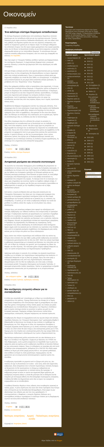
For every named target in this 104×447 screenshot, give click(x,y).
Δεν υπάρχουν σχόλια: (14, 276)
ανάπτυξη (70, 68)
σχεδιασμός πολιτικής (31, 280)
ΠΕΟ (69, 230)
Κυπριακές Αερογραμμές (72, 191)
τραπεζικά (70, 282)
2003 (89, 159)
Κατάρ (69, 161)
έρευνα (69, 145)
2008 (89, 143)
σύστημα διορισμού (23, 152)
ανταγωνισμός (72, 74)
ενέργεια (70, 133)
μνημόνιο (70, 212)
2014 (89, 73)
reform (69, 301)
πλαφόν (70, 238)
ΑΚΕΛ (69, 63)
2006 (89, 150)
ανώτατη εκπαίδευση (71, 82)
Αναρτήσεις (90, 173)
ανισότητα (70, 71)
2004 (89, 156)
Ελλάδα (70, 130)
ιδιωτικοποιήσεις (73, 156)
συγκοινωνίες (72, 253)
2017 (89, 64)
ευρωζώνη (71, 150)
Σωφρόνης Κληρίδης (72, 45)
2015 (89, 70)
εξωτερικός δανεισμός (71, 136)
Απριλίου (92, 94)
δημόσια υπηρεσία (73, 101)
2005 (89, 153)
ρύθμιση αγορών (73, 246)
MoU (69, 296)
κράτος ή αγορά (72, 183)
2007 (89, 146)
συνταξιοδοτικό (16, 410)
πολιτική (70, 241)
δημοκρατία (71, 96)
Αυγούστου (93, 88)
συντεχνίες (71, 258)
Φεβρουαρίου (93, 129)
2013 (89, 76)
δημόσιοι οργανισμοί (71, 107)
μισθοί (69, 209)
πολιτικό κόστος (72, 243)
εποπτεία (70, 143)
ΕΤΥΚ (69, 148)
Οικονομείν (19, 14)
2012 (89, 79)
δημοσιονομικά (72, 110)
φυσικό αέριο (71, 290)
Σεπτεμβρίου (93, 85)
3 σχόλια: (9, 149)
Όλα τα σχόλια (91, 177)
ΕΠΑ (69, 140)
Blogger (59, 440)
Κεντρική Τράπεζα (17, 280)
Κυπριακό (70, 194)
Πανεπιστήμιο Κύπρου (72, 224)
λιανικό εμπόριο (72, 197)
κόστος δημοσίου (73, 175)
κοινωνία (70, 168)
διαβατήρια (71, 118)
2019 (89, 58)
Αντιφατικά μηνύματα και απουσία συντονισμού (29, 162)
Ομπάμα (70, 217)
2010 (89, 137)
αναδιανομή (71, 66)
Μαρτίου (92, 126)
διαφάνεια (70, 120)
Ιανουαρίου (93, 134)
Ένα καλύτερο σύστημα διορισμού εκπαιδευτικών (30, 32)
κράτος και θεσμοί (73, 185)
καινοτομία (71, 158)
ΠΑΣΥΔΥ (70, 227)
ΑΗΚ (69, 60)
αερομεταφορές (72, 58)
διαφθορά (70, 123)
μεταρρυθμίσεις (72, 202)
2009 (89, 140)
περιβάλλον (71, 233)
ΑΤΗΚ (69, 91)
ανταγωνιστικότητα (73, 76)
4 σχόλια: (9, 407)
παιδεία (13, 152)
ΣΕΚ (68, 250)
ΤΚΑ (68, 275)
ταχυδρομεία (71, 270)
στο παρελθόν (15, 56)
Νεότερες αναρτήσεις (14, 416)
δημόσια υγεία (72, 99)
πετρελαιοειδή (72, 235)
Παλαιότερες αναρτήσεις (47, 416)
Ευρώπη (70, 153)
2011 (89, 82)
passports (70, 298)
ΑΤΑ (68, 88)
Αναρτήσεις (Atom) (20, 423)
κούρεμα (70, 180)
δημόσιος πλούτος (73, 113)
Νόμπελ (70, 215)
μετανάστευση (72, 200)
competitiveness (73, 293)
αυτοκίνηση (71, 93)
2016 (89, 67)
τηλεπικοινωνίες (72, 273)
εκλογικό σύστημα (73, 126)
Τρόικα (69, 285)
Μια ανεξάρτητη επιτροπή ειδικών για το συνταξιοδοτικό (94, 118)
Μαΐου (91, 91)
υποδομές (70, 288)
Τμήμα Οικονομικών (71, 279)
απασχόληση (71, 85)
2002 (89, 162)
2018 (89, 61)
